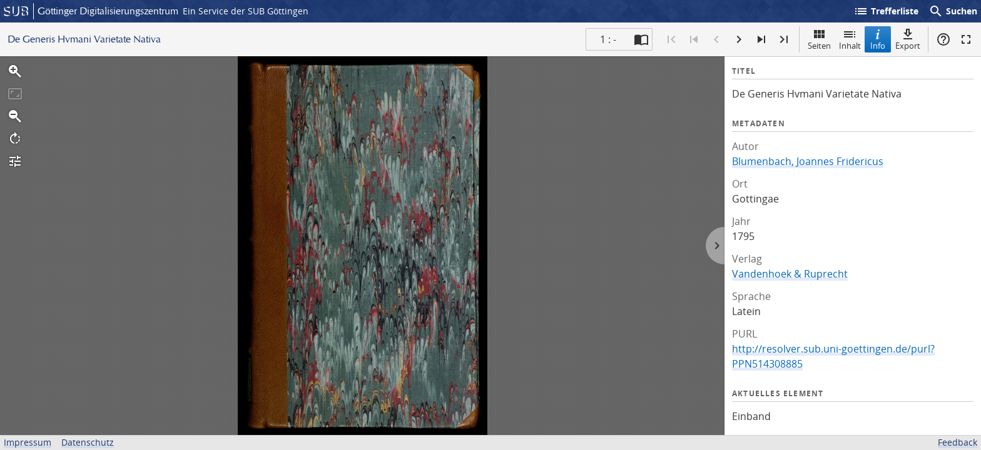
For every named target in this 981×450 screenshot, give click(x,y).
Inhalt (850, 39)
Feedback (957, 442)
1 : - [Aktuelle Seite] (608, 39)
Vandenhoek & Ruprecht (790, 274)
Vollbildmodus (965, 39)
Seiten (819, 39)
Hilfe (943, 39)
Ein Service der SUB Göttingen (245, 11)
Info (877, 39)
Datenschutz (87, 442)
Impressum (27, 442)
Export (907, 39)
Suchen (952, 11)
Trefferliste (885, 11)
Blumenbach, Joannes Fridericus (807, 161)
